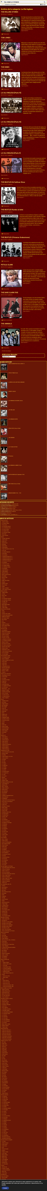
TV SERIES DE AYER (14, 504)
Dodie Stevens (5, 1054)
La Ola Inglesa (4, 837)
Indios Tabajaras (5, 945)
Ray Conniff (4, 952)
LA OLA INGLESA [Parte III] (11, 122)
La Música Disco (5, 905)
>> (44, 4)
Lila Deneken (4, 562)
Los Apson (4, 764)
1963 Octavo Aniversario (6, 1037)
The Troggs (4, 861)
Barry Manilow (5, 887)
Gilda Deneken (5, 547)
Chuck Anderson (5, 938)
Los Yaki (3, 774)
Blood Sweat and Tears (6, 891)
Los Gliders (4, 1106)
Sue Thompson (5, 1081)
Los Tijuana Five (5, 773)
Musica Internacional (5, 959)
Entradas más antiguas (6, 350)
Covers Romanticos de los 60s (8, 751)
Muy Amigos (4, 619)
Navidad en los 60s (5, 927)
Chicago (3, 897)
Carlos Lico (4, 541)
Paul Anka (4, 1075)
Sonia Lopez (4, 1172)
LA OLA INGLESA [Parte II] (11, 153)
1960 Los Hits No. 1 (6, 870)
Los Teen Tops (5, 1132)
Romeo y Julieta (5, 670)
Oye (3, 621)
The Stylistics (4, 914)
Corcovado (5, 965)
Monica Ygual (4, 577)
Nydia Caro (4, 724)
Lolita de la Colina (5, 563)
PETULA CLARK (7, 265)
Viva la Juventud (5, 652)
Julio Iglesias (4, 555)
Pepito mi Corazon (5, 624)
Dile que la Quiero (5, 636)
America (3, 885)
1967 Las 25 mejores (6, 879)
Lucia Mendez (4, 568)
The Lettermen (4, 819)
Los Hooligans (5, 1109)
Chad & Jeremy (5, 840)
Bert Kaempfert (5, 705)
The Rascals (4, 825)
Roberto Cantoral (5, 1025)
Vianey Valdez (4, 607)
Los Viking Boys (5, 1135)
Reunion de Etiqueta (6, 953)
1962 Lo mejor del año (6, 875)
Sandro (3, 586)
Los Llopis (4, 1114)
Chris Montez (4, 792)
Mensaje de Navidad (5, 917)
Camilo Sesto (4, 539)
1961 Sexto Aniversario (6, 1034)
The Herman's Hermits (6, 854)
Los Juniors (4, 1112)
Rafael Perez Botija (5, 580)
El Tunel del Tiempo (6, 679)
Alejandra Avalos (5, 700)
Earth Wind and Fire (5, 902)
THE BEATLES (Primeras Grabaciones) (15, 237)
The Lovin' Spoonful (6, 821)
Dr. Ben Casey (4, 676)
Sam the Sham (5, 809)
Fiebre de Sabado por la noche (8, 660)
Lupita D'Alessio (5, 570)
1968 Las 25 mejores (6, 881)
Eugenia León (4, 714)
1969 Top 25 (4, 882)
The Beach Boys (5, 815)
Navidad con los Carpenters (7, 924)
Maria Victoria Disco (6, 994)
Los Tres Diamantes (6, 1021)
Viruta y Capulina (5, 697)
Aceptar (5, 1188)
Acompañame (4, 630)
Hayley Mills (4, 661)
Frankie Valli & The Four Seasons (8, 800)
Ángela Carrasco (5, 703)
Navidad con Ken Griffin (6, 923)
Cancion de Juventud (6, 633)
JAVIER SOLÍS (8, 513)
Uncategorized (3, 1174)
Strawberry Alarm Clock (6, 812)
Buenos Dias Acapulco (6, 631)
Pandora (3, 579)
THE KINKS (5, 67)
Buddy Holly (4, 1048)
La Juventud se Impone (6, 640)
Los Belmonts (4, 765)
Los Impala (4, 768)
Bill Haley (4, 1042)
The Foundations (5, 852)
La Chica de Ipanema (7, 968)
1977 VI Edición (5, 738)
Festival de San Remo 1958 (8, 985)
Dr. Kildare (4, 678)
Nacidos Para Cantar (6, 646)
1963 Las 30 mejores (6, 876)
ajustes (4, 1185)
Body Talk (4, 708)
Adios (3, 610)
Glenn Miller (4, 941)
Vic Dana (3, 1091)
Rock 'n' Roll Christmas (6, 929)
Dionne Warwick (5, 797)
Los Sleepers (4, 1127)
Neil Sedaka (4, 1072)
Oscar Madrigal (5, 1159)
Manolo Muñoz (5, 1154)
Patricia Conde (5, 648)
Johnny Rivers (4, 803)
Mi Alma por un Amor (6, 643)
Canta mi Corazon (5, 634)
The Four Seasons (5, 1088)
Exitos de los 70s (6, 983)
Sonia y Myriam (5, 535)
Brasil (3, 960)
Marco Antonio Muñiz (6, 1024)
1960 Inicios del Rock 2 (6, 1031)
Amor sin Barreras (5, 658)
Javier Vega (4, 1153)
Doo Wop (4, 1055)
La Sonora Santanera (6, 1170)
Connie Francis (5, 1052)
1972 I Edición (4, 736)
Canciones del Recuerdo (5, 609)
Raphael (3, 582)
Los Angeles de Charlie (6, 685)
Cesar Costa (4, 1145)
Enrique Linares (5, 753)
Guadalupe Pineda (5, 717)
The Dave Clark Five (6, 851)
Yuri (3, 733)
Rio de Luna (4, 627)
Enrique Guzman (5, 1148)
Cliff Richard (4, 1051)
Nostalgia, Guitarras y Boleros (7, 998)
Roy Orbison (4, 1079)
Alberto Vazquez (5, 1142)
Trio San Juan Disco (6, 995)
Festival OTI (3, 735)
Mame (3, 723)
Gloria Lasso (4, 524)
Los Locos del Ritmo (6, 1115)
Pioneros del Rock (4, 1094)
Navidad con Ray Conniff (6, 926)
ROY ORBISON (13, 511)
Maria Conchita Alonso (6, 574)
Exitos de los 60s (6, 976)
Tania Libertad (4, 730)
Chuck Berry (4, 1049)
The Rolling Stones (5, 857)
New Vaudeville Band (6, 843)
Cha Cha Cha (4, 1167)
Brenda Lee (4, 1046)
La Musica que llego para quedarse (8, 947)
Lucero (3, 721)
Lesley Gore (4, 804)
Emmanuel (4, 544)
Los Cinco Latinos (5, 529)
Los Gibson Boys (5, 1105)
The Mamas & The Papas (6, 822)
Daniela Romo (4, 542)
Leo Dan (3, 761)
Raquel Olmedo (5, 726)
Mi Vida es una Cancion (6, 645)
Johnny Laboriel (5, 758)
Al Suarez (4, 1141)
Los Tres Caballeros (6, 1019)
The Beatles (4, 849)
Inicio (3, 4)
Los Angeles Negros (6, 565)
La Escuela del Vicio (6, 666)
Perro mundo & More (6, 625)
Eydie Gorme (4, 715)
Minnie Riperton (5, 906)
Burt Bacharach (5, 791)
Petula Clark (4, 846)
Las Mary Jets (4, 601)
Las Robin (4, 759)
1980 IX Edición (5, 741)
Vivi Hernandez (5, 1164)
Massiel (3, 777)
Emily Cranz (4, 595)
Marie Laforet (5, 977)
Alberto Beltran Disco (6, 991)
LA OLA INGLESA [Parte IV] (11, 93)
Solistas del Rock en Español (6, 1139)
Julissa (3, 597)
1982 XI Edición (5, 743)
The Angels (4, 1084)
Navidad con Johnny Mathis (7, 921)
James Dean (4, 663)
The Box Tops (4, 816)
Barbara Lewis (4, 785)
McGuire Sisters (5, 1070)
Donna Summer (5, 899)
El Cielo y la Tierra (5, 637)
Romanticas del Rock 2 (6, 1138)
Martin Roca (4, 1156)
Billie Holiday (4, 1177)
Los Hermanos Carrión (6, 1108)
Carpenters (4, 896)
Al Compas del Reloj (6, 657)
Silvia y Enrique (5, 693)
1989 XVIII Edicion (5, 748)
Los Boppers (4, 1100)
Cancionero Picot (5, 1001)
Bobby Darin (4, 1043)
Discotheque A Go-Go (6, 675)
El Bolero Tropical (5, 1168)
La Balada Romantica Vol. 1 (7, 556)
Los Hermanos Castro (6, 567)
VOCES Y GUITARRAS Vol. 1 (12, 514)
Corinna (3, 594)
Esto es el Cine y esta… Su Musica (8, 939)
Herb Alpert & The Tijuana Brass (8, 944)
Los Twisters (4, 1133)
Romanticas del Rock (6, 1136)
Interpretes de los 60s (5, 750)
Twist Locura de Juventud (7, 651)
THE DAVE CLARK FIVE (9, 293)
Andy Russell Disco (5, 992)
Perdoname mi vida (5, 649)
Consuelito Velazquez (6, 1004)
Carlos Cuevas (5, 709)
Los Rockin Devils (5, 771)
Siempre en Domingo (6, 691)
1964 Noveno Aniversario (7, 1039)
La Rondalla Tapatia (6, 1010)
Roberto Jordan (5, 780)
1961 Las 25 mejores (6, 872)
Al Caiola (4, 933)
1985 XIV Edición (5, 745)
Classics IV (4, 794)
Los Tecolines (4, 1016)
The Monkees (4, 824)
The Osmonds (4, 912)
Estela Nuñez (4, 545)
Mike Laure (4, 1171)
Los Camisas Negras (6, 1102)
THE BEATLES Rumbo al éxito (12, 210)
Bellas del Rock (4, 591)
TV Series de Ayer (5, 694)
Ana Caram (4, 702)
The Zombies (4, 863)
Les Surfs (4, 762)
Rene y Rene (4, 779)
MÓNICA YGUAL (12, 508)
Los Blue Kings (5, 1099)
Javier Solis (4, 1006)
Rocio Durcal (4, 585)
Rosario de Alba (5, 729)
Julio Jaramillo (5, 1007)
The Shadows (4, 956)
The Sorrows (4, 858)
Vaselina (3, 672)
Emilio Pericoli (6, 980)
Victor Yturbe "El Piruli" (6, 589)
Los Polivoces (5, 687)
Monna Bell (4, 533)
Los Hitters (4, 767)
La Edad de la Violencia (6, 639)
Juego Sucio (4, 664)
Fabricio (3, 1150)
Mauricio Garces (5, 642)
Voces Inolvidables (4, 1176)
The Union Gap (5, 831)
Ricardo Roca (4, 1162)
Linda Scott (4, 1067)
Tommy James (5, 834)
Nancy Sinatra (4, 807)
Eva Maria (4, 754)
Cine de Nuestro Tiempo (5, 655)
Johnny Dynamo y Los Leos (7, 756)
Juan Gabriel (4, 553)
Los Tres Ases (5, 1018)
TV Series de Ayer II (6, 696)
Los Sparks (4, 1130)
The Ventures (4, 958)
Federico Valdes (5, 1151)
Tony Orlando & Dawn (6, 915)
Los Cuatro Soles (5, 530)
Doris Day (4, 1179)
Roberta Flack (4, 911)
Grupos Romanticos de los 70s (8, 548)
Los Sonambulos (5, 1129)
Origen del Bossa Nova (7, 970)
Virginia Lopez (5, 1027)
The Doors (4, 818)
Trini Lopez (4, 836)
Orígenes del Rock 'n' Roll (6, 1040)
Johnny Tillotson (5, 1066)
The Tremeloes (5, 860)
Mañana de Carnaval (6, 616)
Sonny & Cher (4, 810)
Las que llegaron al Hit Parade (7, 866)
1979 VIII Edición (5, 739)
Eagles (3, 900)
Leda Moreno (4, 603)
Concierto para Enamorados (7, 615)
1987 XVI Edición (5, 747)
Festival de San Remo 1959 (8, 986)
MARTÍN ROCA (15, 505)
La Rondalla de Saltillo (6, 1009)
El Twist (3, 1058)
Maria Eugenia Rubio (6, 604)
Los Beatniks (4, 1096)
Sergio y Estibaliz (5, 588)
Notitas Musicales (4, 1028)
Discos (2, 699)
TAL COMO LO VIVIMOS (11, 2)
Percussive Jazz (5, 948)
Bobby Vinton (4, 1045)
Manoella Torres (5, 573)
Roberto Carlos (5, 583)
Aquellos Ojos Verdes (6, 613)
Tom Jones (4, 864)
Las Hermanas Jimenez (6, 600)
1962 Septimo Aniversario (7, 1036)
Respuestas (6, 34)
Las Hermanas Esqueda (6, 598)
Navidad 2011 (4, 920)
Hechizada (4, 682)
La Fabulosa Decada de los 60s (7, 782)
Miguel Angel (4, 1157)
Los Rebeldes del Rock (6, 1120)
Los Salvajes (4, 1124)
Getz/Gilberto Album (7, 967)
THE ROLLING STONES (9, 12)
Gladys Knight (4, 903)
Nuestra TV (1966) (5, 690)
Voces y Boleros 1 (5, 997)
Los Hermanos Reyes (6, 1013)
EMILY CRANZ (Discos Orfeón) (16, 510)
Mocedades (4, 576)
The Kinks (4, 855)
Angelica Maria (5, 592)
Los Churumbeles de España (7, 1012)
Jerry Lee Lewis (5, 1064)
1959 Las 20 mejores (6, 869)
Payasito (3, 622)
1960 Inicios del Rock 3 (6, 1033)
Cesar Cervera (4, 1144)
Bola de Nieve (4, 1000)
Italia (3, 979)
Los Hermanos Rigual (6, 532)
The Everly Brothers (5, 1087)
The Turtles (4, 830)
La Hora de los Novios (6, 561)
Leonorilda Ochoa (5, 684)
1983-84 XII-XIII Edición (6, 744)
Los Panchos (4, 1015)
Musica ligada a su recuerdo (6, 988)
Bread (3, 894)
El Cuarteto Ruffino (5, 523)
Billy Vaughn (4, 706)
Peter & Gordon (5, 845)
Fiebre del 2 (4, 681)
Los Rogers (4, 1123)
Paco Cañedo (4, 1161)
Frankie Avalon (5, 1061)
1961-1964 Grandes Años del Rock (8, 873)
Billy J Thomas (5, 786)
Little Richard (4, 1069)
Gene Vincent (4, 1063)
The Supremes (4, 828)
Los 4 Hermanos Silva (6, 527)
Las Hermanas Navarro (6, 526)
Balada (2, 536)
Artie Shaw (4, 935)
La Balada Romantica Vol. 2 (7, 558)
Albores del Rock (4, 520)
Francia (3, 974)
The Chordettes (5, 1085)
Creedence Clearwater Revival (7, 795)
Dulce (3, 712)
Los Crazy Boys (5, 1103)
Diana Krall (4, 711)
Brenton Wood (4, 789)
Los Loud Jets (4, 1117)
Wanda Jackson (5, 1093)
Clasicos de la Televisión (6, 673)
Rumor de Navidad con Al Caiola (8, 930)
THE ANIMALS (6, 324)
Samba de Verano (6, 971)
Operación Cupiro (5, 669)
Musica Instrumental (5, 932)
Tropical (2, 1165)
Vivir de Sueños (5, 654)
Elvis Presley (4, 1060)
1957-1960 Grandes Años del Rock (8, 867)
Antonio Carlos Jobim (7, 963)
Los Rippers (4, 1121)
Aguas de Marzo (6, 962)
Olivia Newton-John (6, 909)
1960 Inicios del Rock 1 (6, 1030)
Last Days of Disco (5, 718)
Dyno (3, 1147)
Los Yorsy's (4, 776)
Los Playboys (4, 1118)
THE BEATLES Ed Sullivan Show (13, 182)
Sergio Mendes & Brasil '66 (8, 973)
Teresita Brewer (5, 1082)
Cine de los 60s (4, 628)
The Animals (4, 848)
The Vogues (4, 833)
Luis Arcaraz (4, 1022)
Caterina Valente (5, 521)
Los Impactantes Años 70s (6, 884)
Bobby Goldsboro (5, 788)
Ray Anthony (4, 950)
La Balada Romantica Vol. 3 (7, 559)
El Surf (3, 1057)
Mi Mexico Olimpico (6, 806)
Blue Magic (4, 893)
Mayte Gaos (4, 606)
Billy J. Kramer (5, 839)
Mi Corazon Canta (5, 618)
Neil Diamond (4, 908)
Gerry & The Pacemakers (6, 842)
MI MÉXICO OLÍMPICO (12, 507)
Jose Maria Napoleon (6, 552)
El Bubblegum (4, 798)
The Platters (4, 1090)
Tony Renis (4, 732)
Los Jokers (4, 1111)
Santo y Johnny (5, 955)
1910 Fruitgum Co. (5, 783)
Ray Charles (4, 1076)
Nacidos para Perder (6, 667)
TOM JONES (5, 38)
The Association (5, 813)
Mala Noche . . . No (6, 688)
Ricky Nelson (4, 1078)
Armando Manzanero (6, 538)
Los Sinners (4, 1126)
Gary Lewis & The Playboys (7, 801)
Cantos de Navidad (5, 918)
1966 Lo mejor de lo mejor (7, 878)
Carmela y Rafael (5, 1003)
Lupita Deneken (5, 571)
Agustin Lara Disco (5, 989)
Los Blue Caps (5, 1097)
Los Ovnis (4, 770)
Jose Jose (4, 550)
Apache (3, 612)
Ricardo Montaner (5, 727)
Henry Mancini (5, 942)
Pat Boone (4, 1073)
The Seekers (4, 827)
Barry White (4, 888)
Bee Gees (4, 890)
